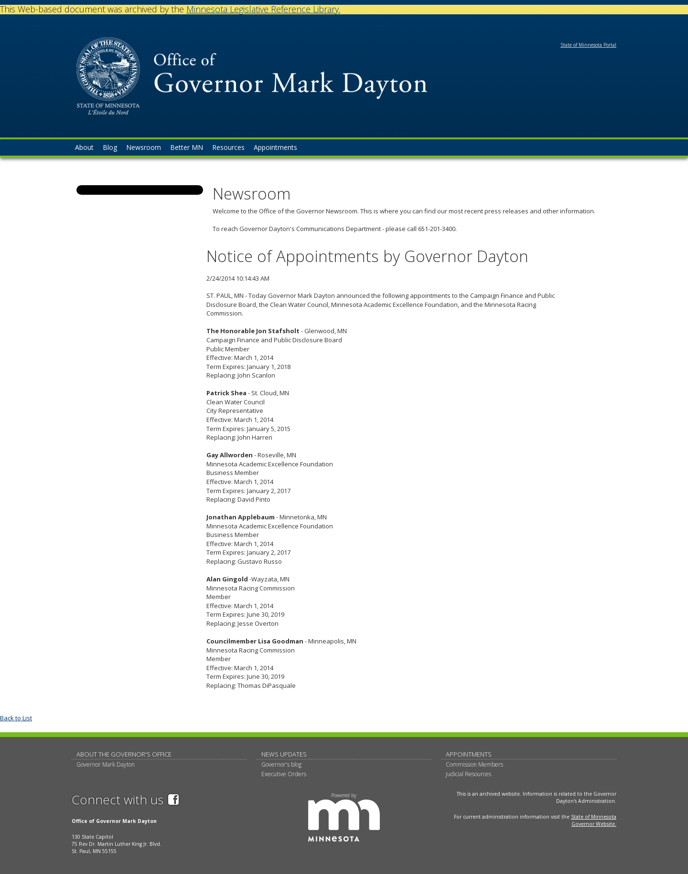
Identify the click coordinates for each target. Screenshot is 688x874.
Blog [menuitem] (110, 147)
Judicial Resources (468, 774)
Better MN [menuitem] (186, 147)
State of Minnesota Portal (588, 45)
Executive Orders (283, 774)
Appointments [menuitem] (275, 147)
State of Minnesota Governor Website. (593, 820)
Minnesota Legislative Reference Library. (263, 9)
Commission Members (474, 764)
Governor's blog (281, 764)
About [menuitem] (84, 147)
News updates (284, 754)
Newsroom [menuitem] (143, 147)
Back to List (16, 718)
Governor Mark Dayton (105, 764)
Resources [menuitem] (228, 147)
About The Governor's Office (124, 754)
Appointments (469, 754)
